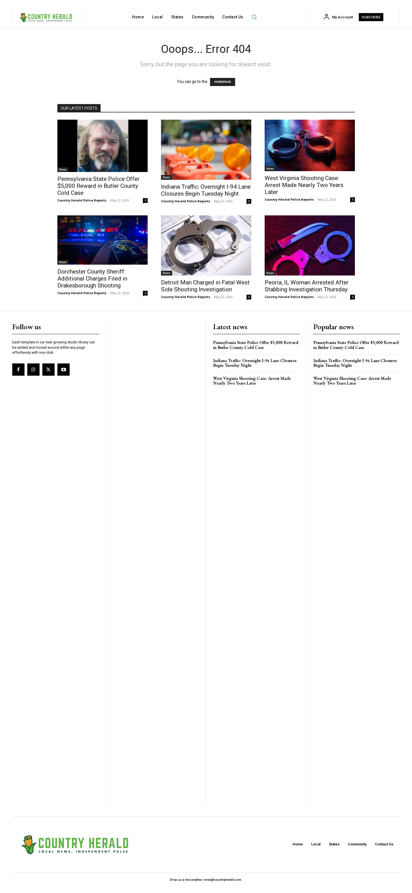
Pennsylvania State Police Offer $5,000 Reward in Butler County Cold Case (98, 186)
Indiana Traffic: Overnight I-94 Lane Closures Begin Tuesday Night (206, 190)
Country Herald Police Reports (81, 200)
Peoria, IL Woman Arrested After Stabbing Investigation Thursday (306, 286)
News (63, 169)
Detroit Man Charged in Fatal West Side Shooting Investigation (205, 286)
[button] (254, 17)
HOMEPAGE (222, 82)
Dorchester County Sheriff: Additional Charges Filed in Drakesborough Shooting (92, 278)
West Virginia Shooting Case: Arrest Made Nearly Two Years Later (304, 185)
